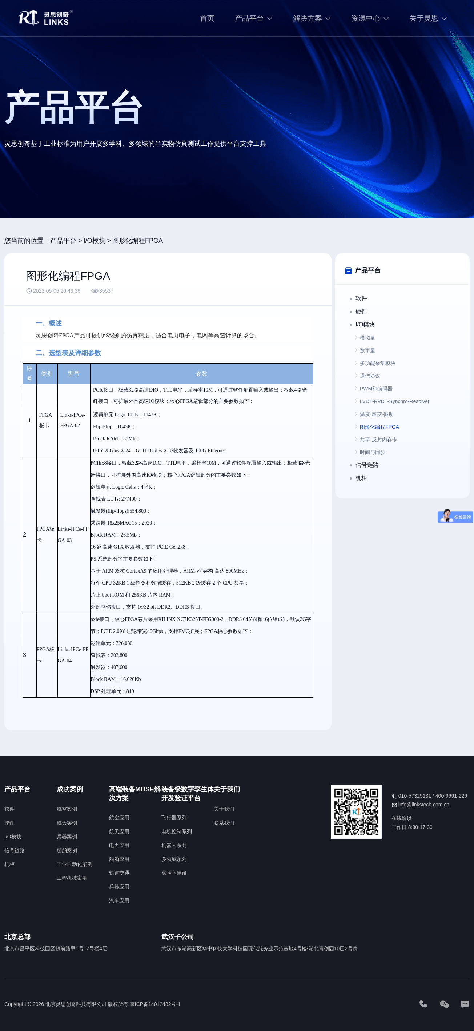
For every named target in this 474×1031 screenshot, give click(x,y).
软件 (9, 809)
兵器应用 (119, 887)
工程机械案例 (72, 878)
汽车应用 (119, 900)
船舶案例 (67, 850)
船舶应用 (119, 859)
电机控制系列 (176, 831)
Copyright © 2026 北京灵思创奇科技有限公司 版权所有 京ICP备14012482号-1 (92, 1004)
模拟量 (367, 338)
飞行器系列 (174, 818)
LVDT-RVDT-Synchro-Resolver (395, 401)
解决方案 (307, 18)
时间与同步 (372, 452)
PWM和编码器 (376, 389)
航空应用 (119, 818)
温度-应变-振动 (377, 414)
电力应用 (119, 845)
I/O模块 (94, 240)
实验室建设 (174, 873)
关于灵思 (423, 18)
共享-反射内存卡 (378, 439)
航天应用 (119, 831)
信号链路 (14, 850)
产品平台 (249, 18)
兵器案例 (67, 836)
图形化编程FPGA (137, 240)
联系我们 (224, 823)
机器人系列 (174, 845)
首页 (207, 18)
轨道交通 (119, 873)
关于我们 (224, 809)
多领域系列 (174, 859)
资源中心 (365, 18)
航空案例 (67, 809)
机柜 (9, 864)
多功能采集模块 (377, 363)
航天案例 (67, 823)
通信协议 (370, 376)
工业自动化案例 (74, 864)
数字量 (367, 350)
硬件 (9, 823)
